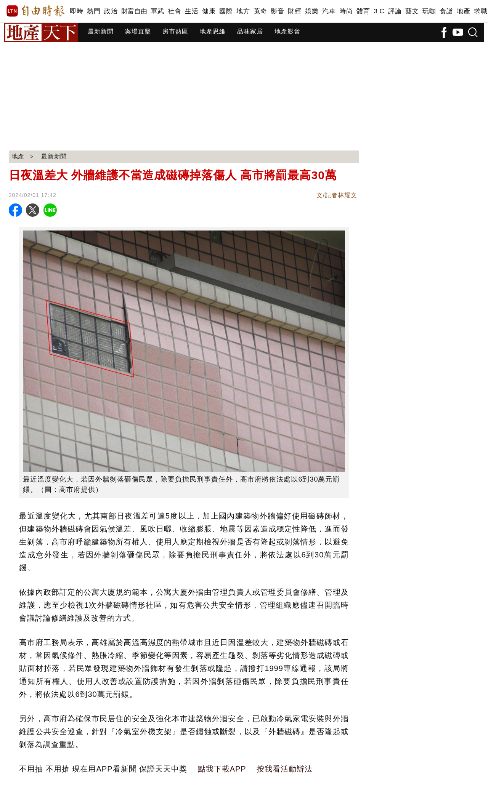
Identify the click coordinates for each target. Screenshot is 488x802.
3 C (379, 11)
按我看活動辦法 (285, 769)
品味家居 (250, 31)
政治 (110, 11)
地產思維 (213, 31)
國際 (226, 11)
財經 (294, 11)
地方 (243, 11)
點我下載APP (222, 769)
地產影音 (287, 31)
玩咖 (429, 11)
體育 (363, 11)
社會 (174, 11)
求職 (480, 11)
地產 (463, 11)
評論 (394, 11)
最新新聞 (101, 31)
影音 (277, 11)
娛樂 (311, 11)
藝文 (412, 11)
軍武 (157, 11)
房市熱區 (175, 31)
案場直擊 (138, 31)
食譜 (446, 11)
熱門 (93, 11)
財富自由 (134, 11)
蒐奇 (260, 11)
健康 (208, 11)
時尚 (346, 11)
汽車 (329, 11)
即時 (76, 11)
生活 (191, 11)
